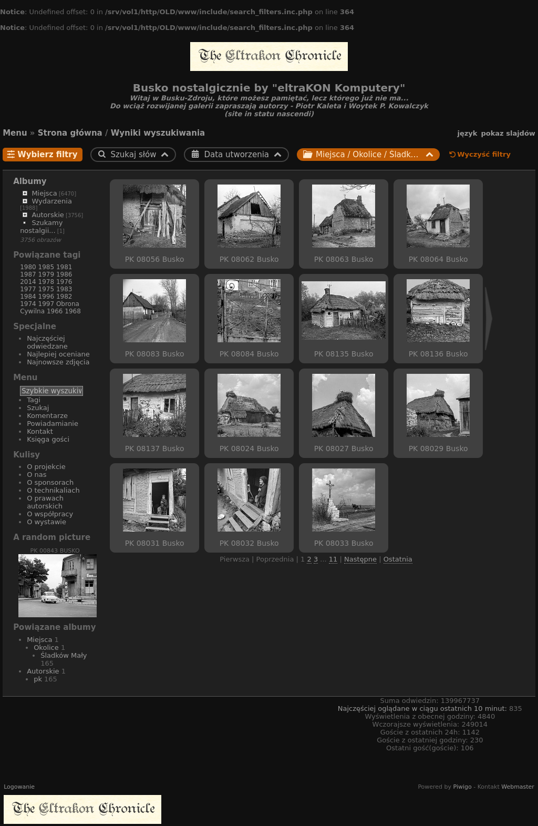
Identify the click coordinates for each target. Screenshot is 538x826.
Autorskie (48, 215)
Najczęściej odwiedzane (47, 342)
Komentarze (47, 416)
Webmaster (517, 786)
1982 (64, 296)
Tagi (33, 400)
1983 (64, 289)
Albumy (30, 181)
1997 (46, 304)
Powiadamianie (52, 423)
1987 (28, 274)
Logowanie (19, 786)
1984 (28, 296)
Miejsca (44, 193)
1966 (55, 311)
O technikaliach (53, 490)
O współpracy (50, 514)
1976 (64, 281)
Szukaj (38, 408)
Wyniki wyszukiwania (158, 133)
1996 (46, 296)
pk (38, 679)
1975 (46, 289)
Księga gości (48, 439)
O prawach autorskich (45, 502)
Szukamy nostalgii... (41, 226)
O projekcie (46, 467)
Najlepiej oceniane (58, 354)
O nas (36, 474)
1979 (46, 274)
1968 (73, 311)
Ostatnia (398, 559)
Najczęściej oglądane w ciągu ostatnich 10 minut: (423, 708)
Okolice (46, 647)
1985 (46, 267)
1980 (28, 267)
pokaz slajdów (508, 133)
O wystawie (46, 522)
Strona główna (70, 133)
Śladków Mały (63, 655)
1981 (64, 267)
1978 (46, 281)
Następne (360, 559)
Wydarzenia (52, 201)
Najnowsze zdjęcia (58, 362)
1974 (28, 304)
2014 (28, 281)
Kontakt (40, 431)
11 (333, 559)
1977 (28, 289)
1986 (64, 274)
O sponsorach (50, 482)
